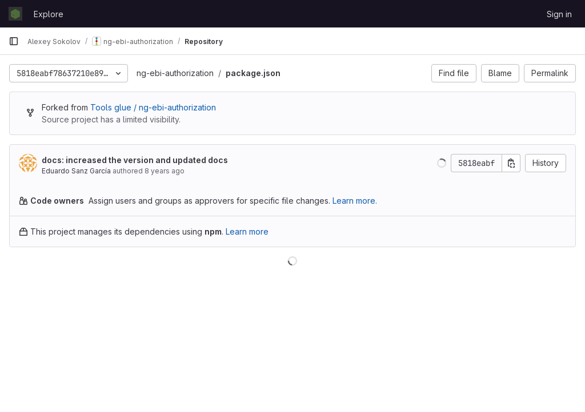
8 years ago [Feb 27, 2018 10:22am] (165, 171)
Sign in (559, 14)
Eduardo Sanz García (76, 171)
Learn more (247, 231)
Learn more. (354, 200)
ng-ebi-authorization (175, 73)
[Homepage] (15, 14)
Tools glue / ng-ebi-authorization (153, 107)
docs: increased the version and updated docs (135, 160)
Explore (48, 14)
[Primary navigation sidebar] (14, 41)
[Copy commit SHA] (511, 163)
